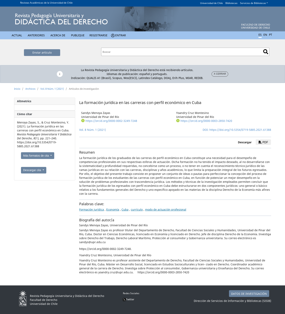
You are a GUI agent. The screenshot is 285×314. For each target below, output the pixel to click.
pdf (263, 142)
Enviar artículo (42, 52)
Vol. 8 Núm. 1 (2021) (52, 89)
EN (265, 35)
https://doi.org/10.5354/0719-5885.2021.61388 (240, 130)
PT (270, 35)
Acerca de (57, 35)
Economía (112, 209)
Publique (78, 35)
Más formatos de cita (36, 155)
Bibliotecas (231, 3)
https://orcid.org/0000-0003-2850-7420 (206, 121)
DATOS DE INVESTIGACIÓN (249, 294)
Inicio (17, 89)
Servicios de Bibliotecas (253, 3)
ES (260, 35)
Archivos (30, 89)
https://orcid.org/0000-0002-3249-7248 (111, 121)
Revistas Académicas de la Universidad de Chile (46, 2)
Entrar (120, 35)
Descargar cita (32, 170)
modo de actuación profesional (165, 209)
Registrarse (98, 35)
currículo (137, 209)
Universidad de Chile (211, 3)
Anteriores (36, 35)
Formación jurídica (91, 209)
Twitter (128, 299)
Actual (17, 35)
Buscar (265, 51)
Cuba (125, 209)
